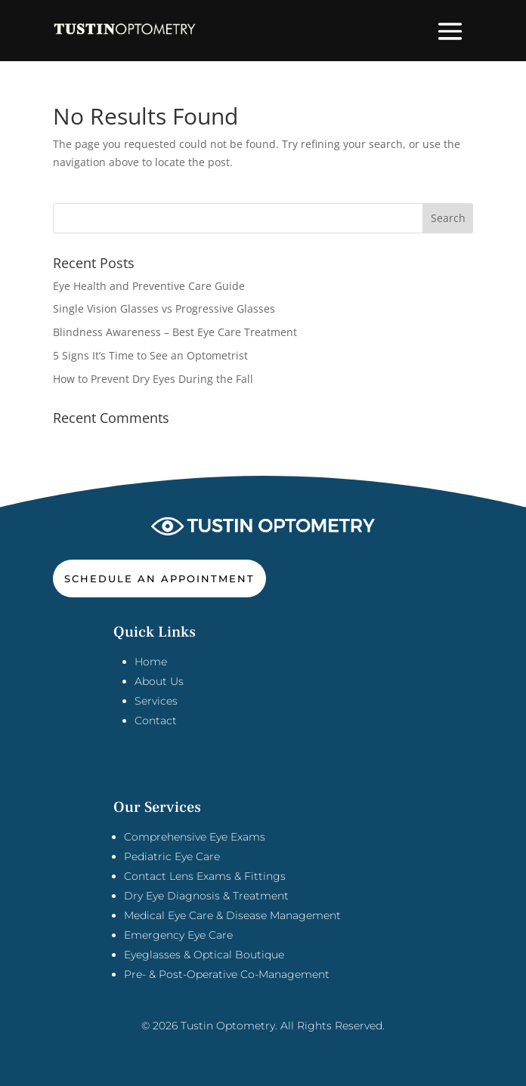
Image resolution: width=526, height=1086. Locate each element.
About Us (159, 681)
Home (151, 661)
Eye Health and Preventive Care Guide (149, 286)
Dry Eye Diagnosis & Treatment (206, 895)
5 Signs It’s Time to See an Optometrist (150, 355)
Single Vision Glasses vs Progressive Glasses (164, 308)
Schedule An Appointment (159, 578)
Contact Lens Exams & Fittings (205, 876)
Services (156, 701)
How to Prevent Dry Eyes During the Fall (153, 379)
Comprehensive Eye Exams (194, 837)
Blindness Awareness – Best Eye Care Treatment (175, 332)
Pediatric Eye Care (172, 856)
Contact (156, 720)
